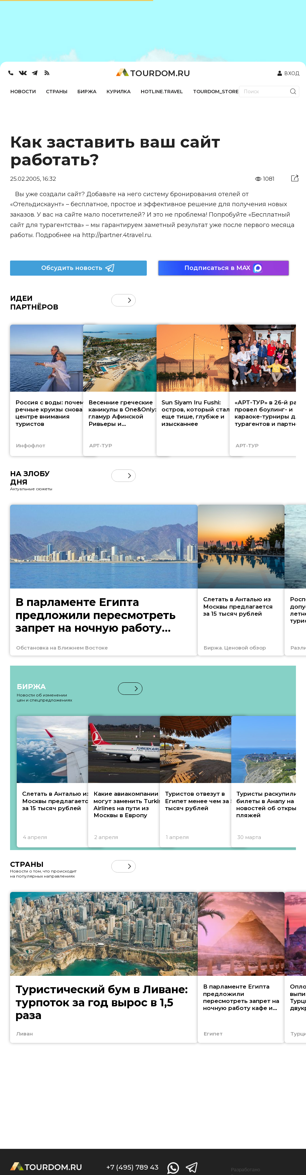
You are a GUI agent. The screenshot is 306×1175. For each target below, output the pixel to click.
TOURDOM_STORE (216, 92)
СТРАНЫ (56, 92)
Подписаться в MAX (223, 268)
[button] (129, 300)
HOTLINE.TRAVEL (162, 92)
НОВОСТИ (23, 92)
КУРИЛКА (119, 92)
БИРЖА (87, 92)
